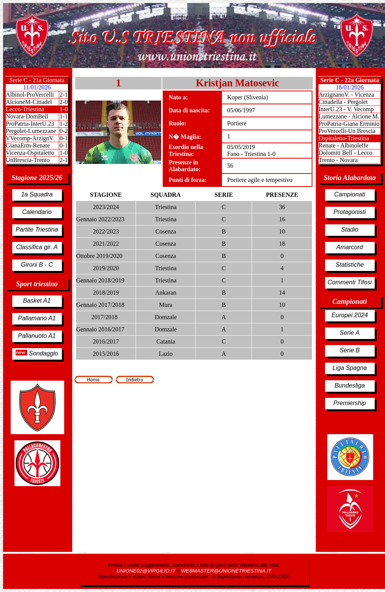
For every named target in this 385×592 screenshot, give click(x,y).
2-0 (64, 102)
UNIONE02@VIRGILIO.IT (147, 571)
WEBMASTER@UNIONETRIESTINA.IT (226, 571)
